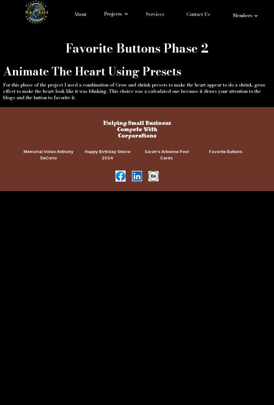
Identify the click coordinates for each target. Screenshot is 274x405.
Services (155, 14)
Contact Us (198, 14)
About (80, 14)
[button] (116, 13)
